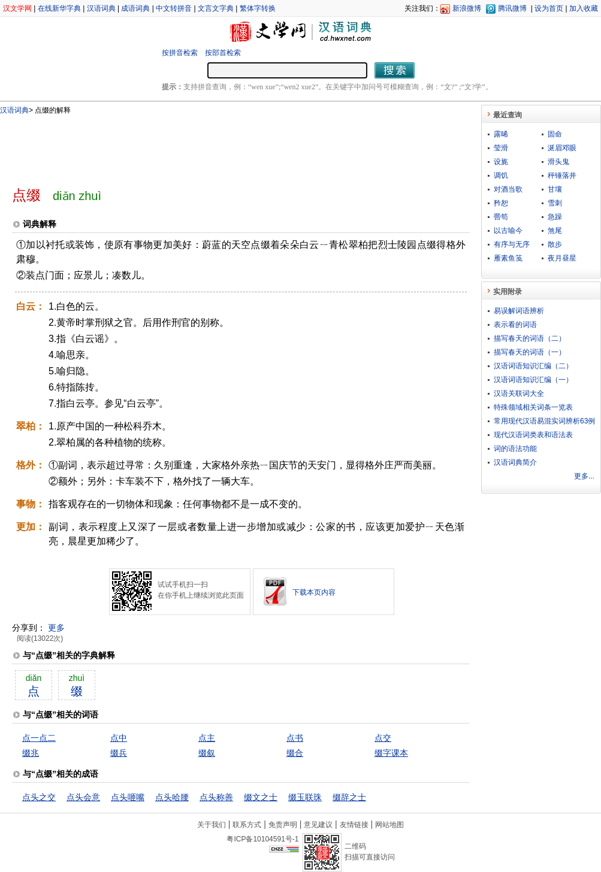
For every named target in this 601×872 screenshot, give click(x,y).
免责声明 (282, 824)
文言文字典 (216, 8)
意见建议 (318, 824)
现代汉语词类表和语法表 (533, 435)
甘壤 (555, 189)
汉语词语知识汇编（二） (533, 366)
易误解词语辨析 (519, 311)
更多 (56, 627)
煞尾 (555, 230)
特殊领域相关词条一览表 (533, 407)
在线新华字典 (59, 8)
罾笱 (501, 217)
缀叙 (206, 753)
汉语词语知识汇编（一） (533, 380)
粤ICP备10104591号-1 (262, 839)
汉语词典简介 (515, 462)
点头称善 (216, 797)
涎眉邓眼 (562, 148)
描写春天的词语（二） (530, 338)
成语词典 (135, 8)
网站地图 (389, 824)
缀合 (294, 753)
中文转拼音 (174, 8)
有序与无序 (512, 244)
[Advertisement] (221, 145)
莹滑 (501, 148)
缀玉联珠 (305, 797)
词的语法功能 (515, 448)
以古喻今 (508, 230)
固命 (555, 134)
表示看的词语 (515, 324)
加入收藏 (583, 8)
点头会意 (83, 797)
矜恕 (501, 203)
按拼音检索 (180, 53)
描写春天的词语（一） (530, 352)
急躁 (555, 217)
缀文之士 (260, 797)
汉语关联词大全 (519, 393)
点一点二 (39, 738)
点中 (118, 738)
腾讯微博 (512, 8)
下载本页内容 (314, 592)
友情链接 (354, 824)
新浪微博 (466, 8)
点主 (206, 738)
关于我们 (211, 824)
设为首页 (548, 8)
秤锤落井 (562, 175)
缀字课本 (391, 753)
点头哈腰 (172, 797)
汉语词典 (101, 8)
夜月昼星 (562, 258)
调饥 (501, 175)
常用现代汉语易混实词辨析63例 (544, 421)
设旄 (501, 162)
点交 (383, 738)
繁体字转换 (258, 8)
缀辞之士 (349, 797)
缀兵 (118, 753)
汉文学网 (17, 8)
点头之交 (39, 797)
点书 (294, 738)
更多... (584, 476)
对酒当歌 (508, 189)
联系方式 (246, 824)
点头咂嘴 (127, 797)
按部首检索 (223, 53)
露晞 (501, 134)
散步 (555, 244)
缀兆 (30, 753)
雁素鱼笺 (508, 258)
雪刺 (555, 203)
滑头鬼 (558, 162)
